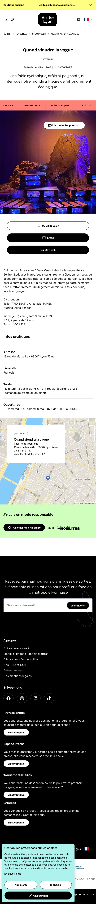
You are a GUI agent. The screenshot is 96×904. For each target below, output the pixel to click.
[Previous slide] (85, 105)
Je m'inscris (78, 605)
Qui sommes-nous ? (16, 648)
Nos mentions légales (17, 676)
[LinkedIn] (35, 698)
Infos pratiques (60, 105)
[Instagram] (22, 698)
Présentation (32, 105)
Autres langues (13, 670)
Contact (8, 105)
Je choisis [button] (56, 885)
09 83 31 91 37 (48, 225)
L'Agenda (22, 34)
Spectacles (39, 34)
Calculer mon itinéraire (24, 527)
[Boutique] (78, 19)
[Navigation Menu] (5, 19)
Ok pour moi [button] (38, 895)
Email (48, 238)
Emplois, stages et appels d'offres (25, 653)
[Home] (48, 19)
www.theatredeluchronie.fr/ (29, 454)
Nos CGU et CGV (14, 665)
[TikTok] (49, 698)
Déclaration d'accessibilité (20, 659)
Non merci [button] (21, 885)
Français (81, 849)
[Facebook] (8, 698)
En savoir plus (16, 732)
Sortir (7, 34)
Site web (48, 250)
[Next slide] (91, 105)
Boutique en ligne (13, 4)
